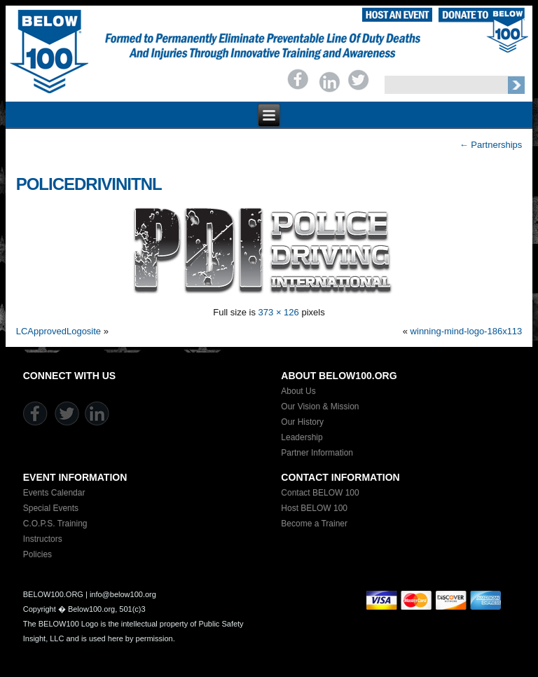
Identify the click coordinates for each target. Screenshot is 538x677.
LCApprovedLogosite (58, 331)
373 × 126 (278, 312)
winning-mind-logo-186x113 (467, 331)
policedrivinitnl (89, 184)
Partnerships (491, 144)
